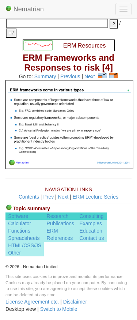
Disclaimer (75, 302)
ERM (52, 231)
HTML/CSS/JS (24, 245)
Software (18, 216)
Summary (45, 76)
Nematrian (24, 9)
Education (90, 231)
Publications (61, 223)
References (60, 238)
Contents (29, 197)
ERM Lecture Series (95, 197)
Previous (70, 76)
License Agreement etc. (32, 302)
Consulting (91, 216)
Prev (48, 197)
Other (14, 253)
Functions (19, 231)
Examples (90, 223)
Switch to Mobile (58, 309)
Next (89, 76)
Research (58, 216)
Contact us (91, 238)
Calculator (19, 223)
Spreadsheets (23, 238)
